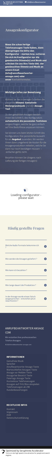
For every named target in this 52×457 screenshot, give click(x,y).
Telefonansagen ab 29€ (18, 386)
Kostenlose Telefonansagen (21, 381)
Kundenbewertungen (17, 389)
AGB (9, 414)
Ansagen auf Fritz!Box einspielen (23, 384)
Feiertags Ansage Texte (18, 378)
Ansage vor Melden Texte (19, 372)
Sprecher (11, 363)
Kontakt (11, 409)
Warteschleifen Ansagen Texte (22, 369)
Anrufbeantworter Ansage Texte (23, 366)
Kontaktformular (21, 79)
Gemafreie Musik (15, 360)
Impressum (12, 412)
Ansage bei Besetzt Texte (19, 375)
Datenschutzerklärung (18, 417)
